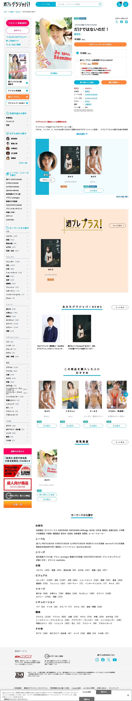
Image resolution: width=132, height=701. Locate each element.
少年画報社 (40, 533)
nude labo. (10, 219)
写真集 (11, 12)
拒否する (104, 692)
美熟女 (11, 316)
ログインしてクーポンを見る (100, 44)
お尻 (10, 269)
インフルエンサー (15, 396)
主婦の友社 (113, 530)
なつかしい (13, 320)
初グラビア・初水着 (15, 429)
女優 (10, 374)
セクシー (12, 327)
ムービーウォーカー (97, 533)
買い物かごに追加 (87, 82)
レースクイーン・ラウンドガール (16, 389)
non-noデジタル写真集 (114, 543)
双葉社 (85, 533)
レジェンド (13, 404)
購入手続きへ (114, 82)
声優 (10, 382)
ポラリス (9, 216)
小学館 (121, 530)
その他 (11, 440)
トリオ (11, 345)
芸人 (10, 407)
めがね (11, 247)
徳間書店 (56, 533)
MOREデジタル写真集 (95, 543)
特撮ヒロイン (13, 400)
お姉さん (12, 313)
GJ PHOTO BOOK (12, 187)
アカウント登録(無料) (17, 23)
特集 (7, 125)
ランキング (10, 121)
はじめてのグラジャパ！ (18, 37)
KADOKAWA (63, 530)
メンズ (11, 433)
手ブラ (11, 426)
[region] (66, 695)
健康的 (11, 283)
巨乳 (11, 265)
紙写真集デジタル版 (13, 194)
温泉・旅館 (13, 356)
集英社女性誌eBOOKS (45, 546)
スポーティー (13, 291)
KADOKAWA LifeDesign (78, 530)
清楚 (10, 331)
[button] (125, 394)
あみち (18, 12)
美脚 (10, 276)
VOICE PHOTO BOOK (14, 205)
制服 (10, 240)
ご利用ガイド (14, 41)
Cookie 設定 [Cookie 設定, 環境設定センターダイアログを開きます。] (87, 692)
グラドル (12, 367)
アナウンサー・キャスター (16, 393)
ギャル (11, 298)
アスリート (12, 411)
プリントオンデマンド (14, 208)
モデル (11, 378)
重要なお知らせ (17, 451)
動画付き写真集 (11, 201)
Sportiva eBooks (12, 190)
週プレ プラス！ (14, 97)
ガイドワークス (50, 530)
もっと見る (117, 225)
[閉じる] (128, 695)
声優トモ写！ (11, 212)
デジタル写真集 (14, 90)
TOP (5, 12)
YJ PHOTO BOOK (12, 183)
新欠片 (63, 533)
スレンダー (13, 261)
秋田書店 (39, 530)
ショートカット (14, 272)
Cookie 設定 (76, 688)
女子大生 (11, 385)
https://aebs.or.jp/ (34, 676)
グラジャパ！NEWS (16, 103)
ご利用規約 (17, 688)
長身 (10, 280)
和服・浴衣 (13, 251)
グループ (11, 349)
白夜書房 (77, 533)
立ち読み (53, 73)
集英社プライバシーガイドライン (36, 688)
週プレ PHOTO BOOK (14, 179)
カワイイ (12, 324)
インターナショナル (15, 294)
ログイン (17, 30)
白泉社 (70, 533)
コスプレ (12, 236)
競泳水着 (11, 243)
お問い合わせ (101, 688)
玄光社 (92, 530)
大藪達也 (88, 104)
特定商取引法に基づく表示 (59, 688)
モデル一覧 (23, 163)
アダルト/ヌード (12, 415)
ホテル (11, 353)
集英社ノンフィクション (65, 546)
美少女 (11, 309)
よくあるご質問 (14, 44)
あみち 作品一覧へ (122, 196)
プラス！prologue (12, 198)
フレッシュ (13, 287)
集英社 (87, 91)
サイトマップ (113, 688)
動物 (10, 437)
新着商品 (9, 118)
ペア (10, 342)
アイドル (12, 371)
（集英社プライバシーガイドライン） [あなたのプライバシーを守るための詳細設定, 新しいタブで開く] (15, 699)
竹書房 (49, 533)
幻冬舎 (98, 530)
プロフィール (47, 180)
